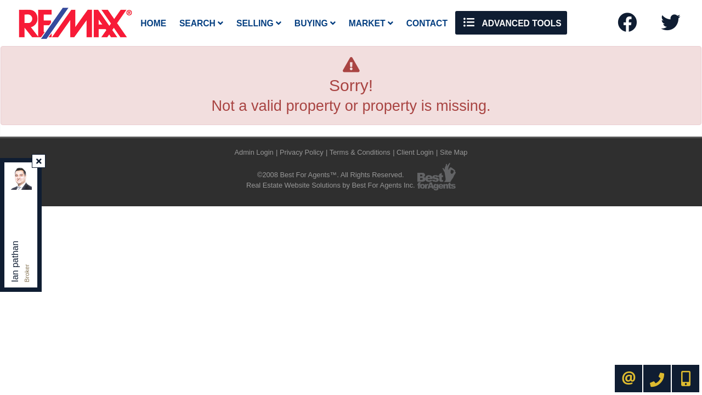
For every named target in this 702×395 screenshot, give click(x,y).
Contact (427, 23)
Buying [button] (315, 23)
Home (153, 23)
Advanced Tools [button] (511, 22)
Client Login (415, 152)
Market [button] (371, 23)
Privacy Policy (302, 152)
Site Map (454, 152)
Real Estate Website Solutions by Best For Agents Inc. (330, 185)
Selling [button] (258, 23)
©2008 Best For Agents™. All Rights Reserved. (330, 175)
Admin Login (254, 152)
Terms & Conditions (360, 152)
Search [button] (201, 23)
